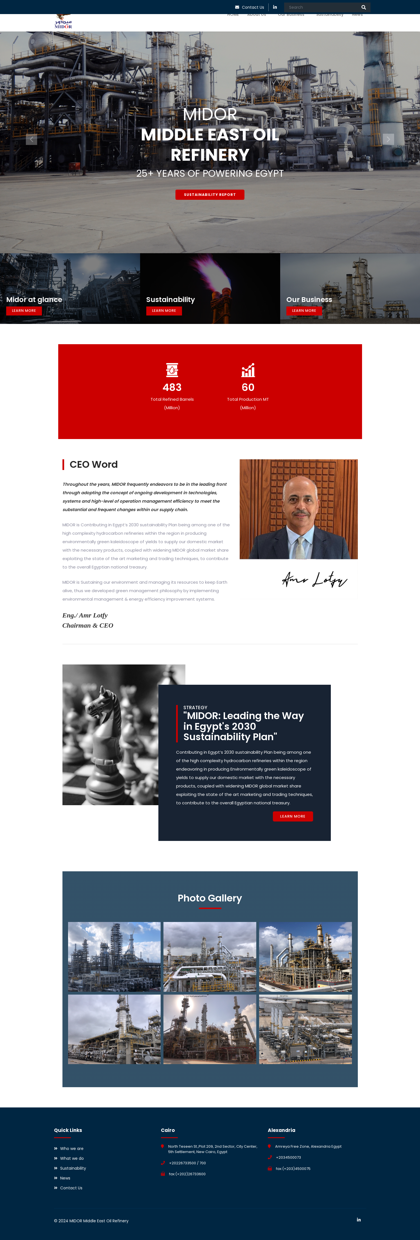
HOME (233, 26)
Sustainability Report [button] (210, 194)
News (359, 26)
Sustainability (329, 26)
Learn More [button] (28, 310)
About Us (258, 26)
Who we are (72, 1148)
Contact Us (253, 7)
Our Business (293, 26)
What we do (72, 1158)
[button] (31, 139)
